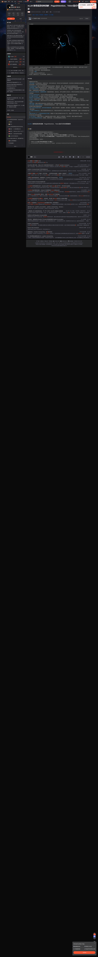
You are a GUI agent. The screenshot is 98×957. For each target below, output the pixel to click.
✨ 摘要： (11, 121)
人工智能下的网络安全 (34, 110)
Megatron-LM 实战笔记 (34, 97)
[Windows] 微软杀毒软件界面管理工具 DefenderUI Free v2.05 (14, 85)
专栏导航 (9, 117)
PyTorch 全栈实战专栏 (34, 94)
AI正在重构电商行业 (11, 88)
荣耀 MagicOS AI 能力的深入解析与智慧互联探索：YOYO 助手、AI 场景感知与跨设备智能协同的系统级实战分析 (15, 27)
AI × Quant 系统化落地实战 (35, 117)
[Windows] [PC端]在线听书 (14, 82)
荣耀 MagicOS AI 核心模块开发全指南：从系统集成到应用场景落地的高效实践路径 (15, 37)
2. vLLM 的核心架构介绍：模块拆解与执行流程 (16, 138)
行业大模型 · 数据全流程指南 (36, 104)
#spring (36, 14)
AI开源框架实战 (32, 86)
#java (34, 14)
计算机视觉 (31, 87)
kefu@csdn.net (65, 241)
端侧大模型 (31, 103)
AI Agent (31, 99)
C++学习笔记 (32, 116)
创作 (93, 1)
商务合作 (46, 241)
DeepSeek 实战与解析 (34, 100)
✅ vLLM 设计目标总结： (14, 136)
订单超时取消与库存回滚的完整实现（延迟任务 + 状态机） (15, 91)
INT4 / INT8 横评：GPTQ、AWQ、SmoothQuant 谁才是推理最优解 (17, 70)
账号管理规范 (62, 244)
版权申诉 (72, 244)
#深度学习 (46, 14)
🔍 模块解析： (12, 143)
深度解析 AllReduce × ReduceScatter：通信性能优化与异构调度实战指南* (17, 73)
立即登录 (60, 12)
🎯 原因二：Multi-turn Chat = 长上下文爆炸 (17, 131)
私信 (21, 18)
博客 (9, 1)
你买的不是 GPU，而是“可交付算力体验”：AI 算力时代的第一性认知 (16, 102)
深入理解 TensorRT (33, 96)
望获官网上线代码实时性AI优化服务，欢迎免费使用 (15, 79)
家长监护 (37, 244)
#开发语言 (41, 14)
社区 (15, 1)
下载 (12, 1)
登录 (70, 1)
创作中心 (87, 1)
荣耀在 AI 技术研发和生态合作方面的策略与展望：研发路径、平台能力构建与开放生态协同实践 (15, 49)
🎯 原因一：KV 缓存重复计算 (15, 128)
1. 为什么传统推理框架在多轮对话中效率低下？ (16, 126)
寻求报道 (50, 241)
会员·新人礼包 (76, 1)
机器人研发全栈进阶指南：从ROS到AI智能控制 (40, 107)
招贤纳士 (42, 241)
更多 (31, 1)
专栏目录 (88, 157)
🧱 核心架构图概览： (13, 140)
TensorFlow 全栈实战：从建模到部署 (37, 91)
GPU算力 (26, 1)
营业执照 (80, 244)
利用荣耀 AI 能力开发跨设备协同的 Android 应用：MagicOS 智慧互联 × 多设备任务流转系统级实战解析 (15, 32)
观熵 (35, 71)
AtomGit (19, 1)
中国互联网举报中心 (49, 244)
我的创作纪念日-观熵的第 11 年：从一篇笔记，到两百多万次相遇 (15, 106)
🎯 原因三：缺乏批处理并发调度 (15, 133)
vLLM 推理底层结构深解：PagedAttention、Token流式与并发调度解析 (16, 119)
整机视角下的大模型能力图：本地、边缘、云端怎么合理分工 (15, 98)
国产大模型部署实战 (34, 89)
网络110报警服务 (42, 244)
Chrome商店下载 (56, 244)
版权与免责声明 (67, 244)
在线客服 (71, 241)
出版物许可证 (76, 244)
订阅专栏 (86, 18)
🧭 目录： (11, 124)
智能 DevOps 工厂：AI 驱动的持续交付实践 (39, 113)
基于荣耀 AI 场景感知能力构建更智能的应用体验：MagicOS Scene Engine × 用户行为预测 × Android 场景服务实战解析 (15, 42)
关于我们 (38, 241)
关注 (35, 157)
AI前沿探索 (31, 83)
